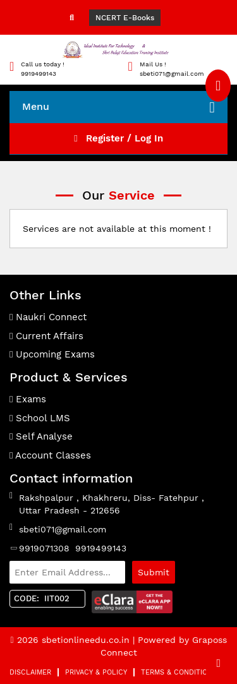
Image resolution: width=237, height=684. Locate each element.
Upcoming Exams (52, 354)
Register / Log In (118, 138)
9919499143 (100, 548)
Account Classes (50, 455)
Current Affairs (46, 336)
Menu (118, 107)
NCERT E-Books (124, 17)
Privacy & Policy (96, 672)
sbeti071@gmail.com (62, 529)
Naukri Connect (48, 317)
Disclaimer (30, 672)
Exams (27, 399)
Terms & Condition (176, 672)
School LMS (39, 418)
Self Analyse (41, 436)
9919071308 (44, 548)
